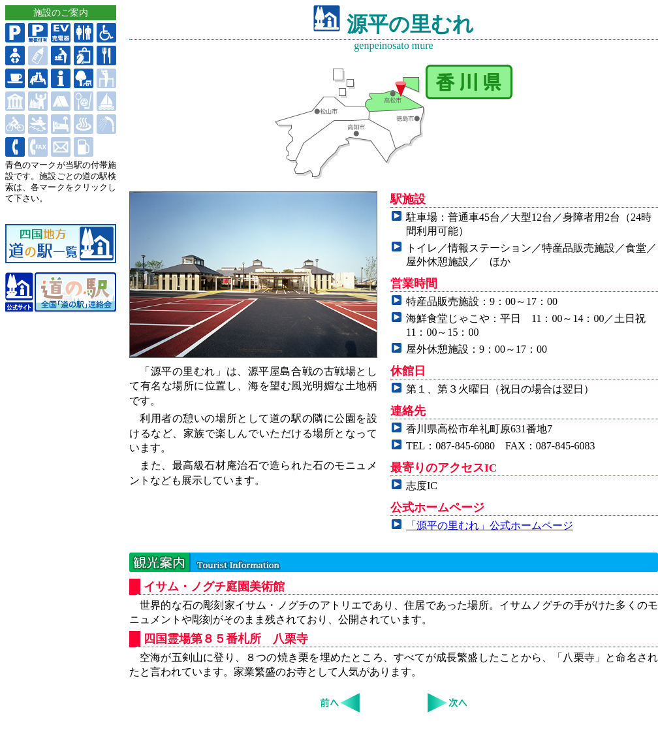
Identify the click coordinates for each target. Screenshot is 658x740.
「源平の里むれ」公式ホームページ (489, 525)
